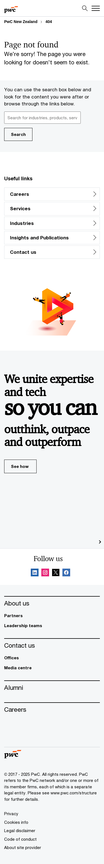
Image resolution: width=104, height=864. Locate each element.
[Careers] (52, 709)
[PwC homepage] (11, 8)
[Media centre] (52, 668)
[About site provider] (22, 847)
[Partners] (52, 615)
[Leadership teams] (52, 625)
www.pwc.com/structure (73, 792)
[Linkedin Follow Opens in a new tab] (35, 573)
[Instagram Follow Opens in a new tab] (45, 573)
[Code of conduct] (20, 839)
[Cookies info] (16, 822)
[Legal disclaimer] (19, 830)
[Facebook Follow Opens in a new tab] (66, 573)
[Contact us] (52, 645)
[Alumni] (52, 687)
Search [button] (18, 134)
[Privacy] (11, 813)
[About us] (52, 603)
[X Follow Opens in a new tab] (56, 573)
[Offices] (52, 658)
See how (24, 468)
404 (48, 21)
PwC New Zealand (20, 21)
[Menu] (96, 8)
